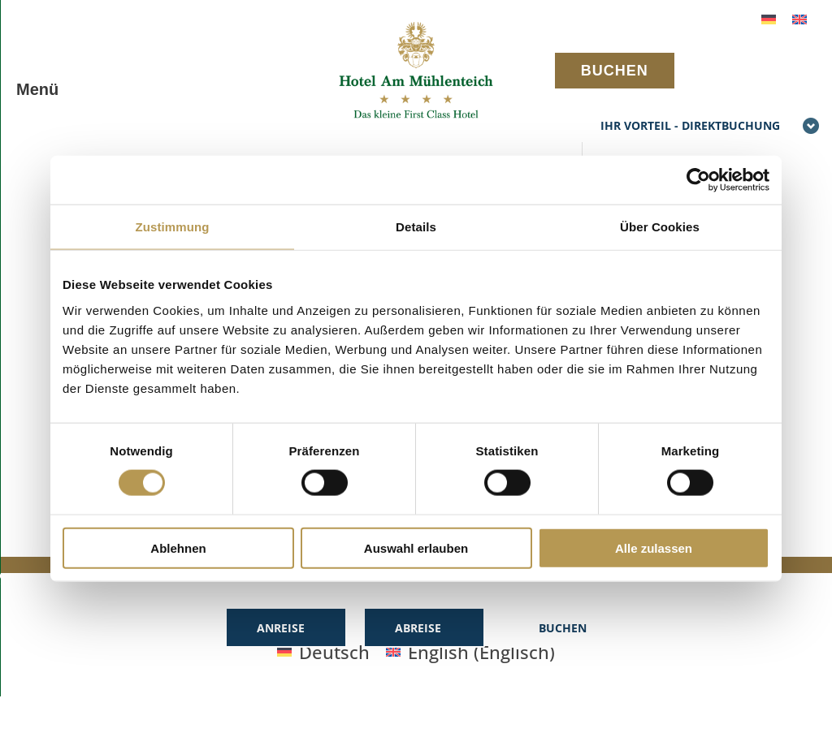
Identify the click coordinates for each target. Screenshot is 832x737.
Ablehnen (178, 547)
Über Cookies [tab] (660, 227)
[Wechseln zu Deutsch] (768, 17)
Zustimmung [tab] (173, 227)
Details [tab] (416, 227)
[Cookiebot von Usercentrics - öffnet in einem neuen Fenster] (698, 180)
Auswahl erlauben (416, 547)
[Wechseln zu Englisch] (799, 17)
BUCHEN (614, 70)
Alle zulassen (653, 547)
